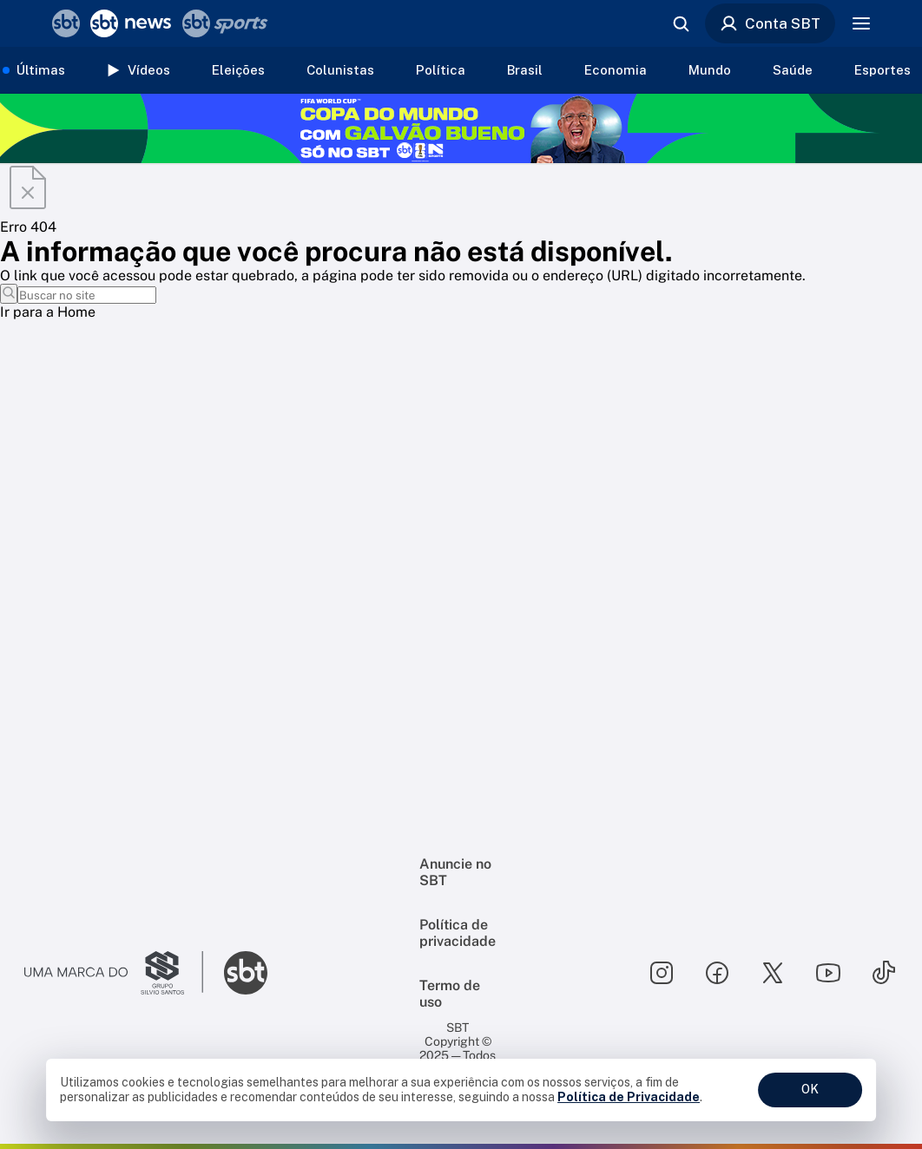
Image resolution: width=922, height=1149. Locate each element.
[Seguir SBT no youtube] (828, 973)
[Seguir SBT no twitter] (773, 973)
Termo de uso (449, 993)
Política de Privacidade (628, 1097)
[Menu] (861, 23)
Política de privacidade (457, 932)
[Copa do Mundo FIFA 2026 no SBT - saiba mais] (461, 128)
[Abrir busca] (680, 23)
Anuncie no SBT (455, 872)
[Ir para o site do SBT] (245, 973)
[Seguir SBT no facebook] (717, 973)
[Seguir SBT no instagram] (661, 973)
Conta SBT (770, 23)
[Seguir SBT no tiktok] (884, 973)
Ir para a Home (47, 312)
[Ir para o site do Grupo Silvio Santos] (113, 973)
